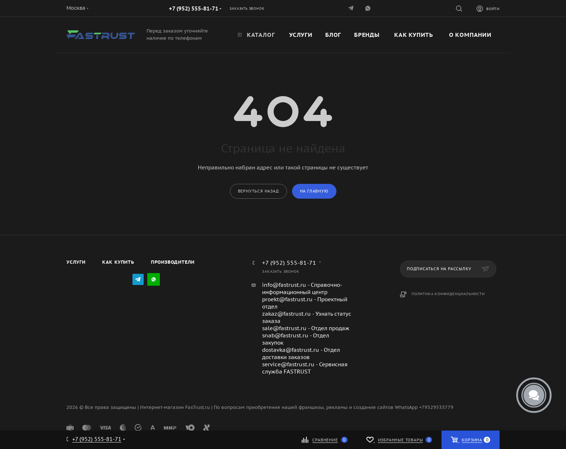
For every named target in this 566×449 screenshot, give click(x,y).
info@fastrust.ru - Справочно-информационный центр (302, 288)
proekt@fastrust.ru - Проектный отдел (304, 303)
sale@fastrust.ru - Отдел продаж (305, 328)
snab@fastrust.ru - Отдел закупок (295, 339)
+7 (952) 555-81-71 (193, 8)
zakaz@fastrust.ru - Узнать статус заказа (306, 317)
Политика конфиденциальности (448, 294)
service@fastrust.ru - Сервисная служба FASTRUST (305, 368)
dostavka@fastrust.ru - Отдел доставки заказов (301, 353)
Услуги (76, 262)
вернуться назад (258, 191)
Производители (173, 262)
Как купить (118, 262)
